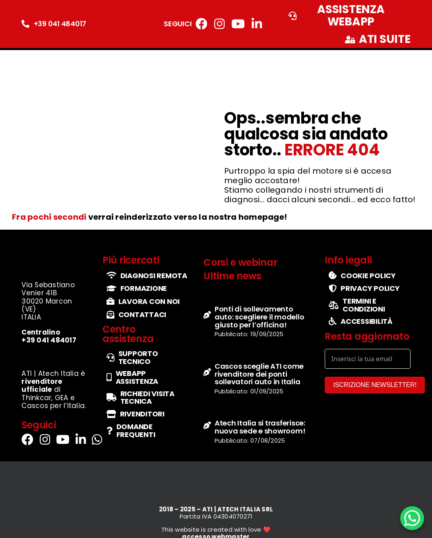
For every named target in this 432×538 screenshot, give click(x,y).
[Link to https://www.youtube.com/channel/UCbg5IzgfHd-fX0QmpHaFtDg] (238, 24)
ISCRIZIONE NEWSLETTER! (375, 384)
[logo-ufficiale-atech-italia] (46, 55)
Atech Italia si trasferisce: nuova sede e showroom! (260, 427)
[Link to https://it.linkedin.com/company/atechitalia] (257, 24)
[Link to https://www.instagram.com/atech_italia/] (219, 24)
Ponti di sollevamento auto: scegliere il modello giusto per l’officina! (259, 317)
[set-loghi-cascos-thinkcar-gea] (54, 355)
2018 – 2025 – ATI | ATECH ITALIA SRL (216, 509)
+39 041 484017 (60, 24)
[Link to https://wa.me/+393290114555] (97, 439)
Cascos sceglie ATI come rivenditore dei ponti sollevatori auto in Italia (259, 374)
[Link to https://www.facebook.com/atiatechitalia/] (201, 24)
